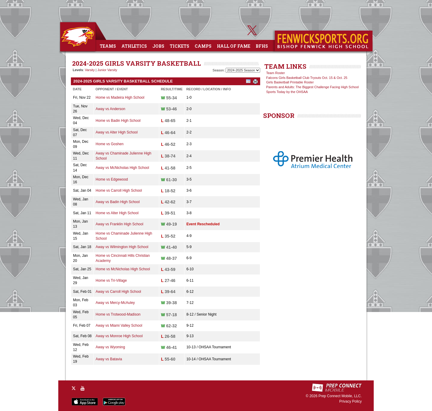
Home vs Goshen (109, 144)
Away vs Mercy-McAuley (115, 303)
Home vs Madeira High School (120, 97)
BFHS (262, 46)
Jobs (158, 46)
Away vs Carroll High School (118, 292)
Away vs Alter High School (117, 132)
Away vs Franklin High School (119, 224)
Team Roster (275, 73)
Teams (108, 46)
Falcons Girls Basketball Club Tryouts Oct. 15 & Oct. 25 (306, 78)
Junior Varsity (107, 70)
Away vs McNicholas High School (122, 168)
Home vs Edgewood (112, 179)
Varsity (90, 70)
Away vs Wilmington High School (122, 247)
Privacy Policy (350, 401)
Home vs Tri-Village (111, 280)
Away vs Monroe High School (119, 336)
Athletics (134, 46)
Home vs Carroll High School (119, 190)
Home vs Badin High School (118, 120)
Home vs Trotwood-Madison (118, 314)
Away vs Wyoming (110, 347)
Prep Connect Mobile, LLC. (340, 396)
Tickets (179, 46)
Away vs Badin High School (118, 202)
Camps (203, 46)
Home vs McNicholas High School (123, 269)
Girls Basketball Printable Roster (290, 82)
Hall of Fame (233, 46)
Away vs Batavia (109, 359)
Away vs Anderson (110, 109)
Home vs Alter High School (117, 213)
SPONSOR (278, 115)
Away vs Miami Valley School (119, 325)
